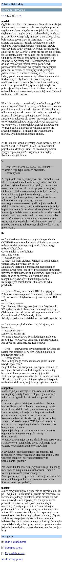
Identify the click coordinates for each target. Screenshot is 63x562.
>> (19, 15)
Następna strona (14, 547)
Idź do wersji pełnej (12, 559)
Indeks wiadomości (15, 541)
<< (2, 15)
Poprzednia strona (15, 553)
